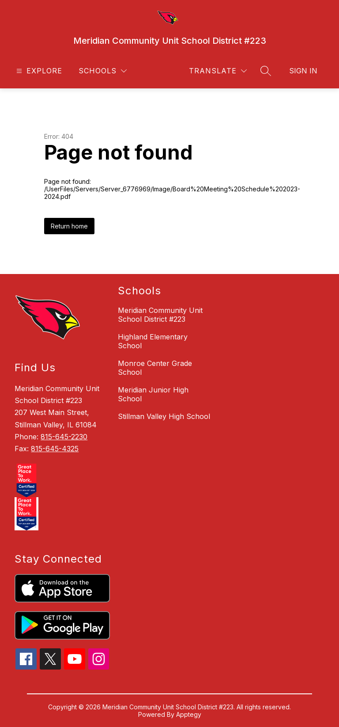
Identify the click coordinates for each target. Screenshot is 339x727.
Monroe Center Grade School (155, 368)
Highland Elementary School (153, 341)
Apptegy (188, 714)
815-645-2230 (64, 436)
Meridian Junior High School (153, 394)
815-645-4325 (55, 448)
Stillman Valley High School (164, 416)
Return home (69, 226)
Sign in (303, 70)
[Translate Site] (218, 70)
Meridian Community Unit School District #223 (160, 315)
